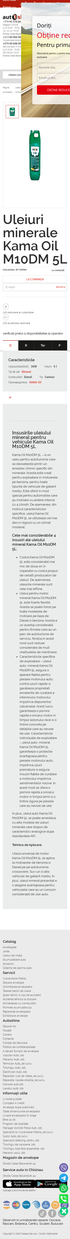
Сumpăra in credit (13, 1103)
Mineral (26, 371)
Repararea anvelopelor (17, 1011)
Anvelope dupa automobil (18, 1107)
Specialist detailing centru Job (21, 1140)
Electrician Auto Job (15, 1071)
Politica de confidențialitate (19, 1047)
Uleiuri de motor (12, 955)
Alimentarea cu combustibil (19, 1003)
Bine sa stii (9, 1119)
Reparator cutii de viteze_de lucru (23, 1075)
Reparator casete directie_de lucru (24, 1080)
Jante (6, 951)
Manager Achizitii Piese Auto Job (22, 1127)
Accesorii (9, 7)
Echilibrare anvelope (15, 1015)
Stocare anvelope (13, 982)
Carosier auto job (13, 1084)
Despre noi (9, 1026)
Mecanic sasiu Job (14, 1152)
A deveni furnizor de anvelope (21, 1051)
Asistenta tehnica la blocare (19, 999)
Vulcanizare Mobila (14, 978)
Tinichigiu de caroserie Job (19, 1144)
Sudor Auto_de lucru (15, 1136)
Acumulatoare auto (14, 959)
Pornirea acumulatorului (17, 1007)
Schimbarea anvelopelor (17, 986)
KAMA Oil (35, 382)
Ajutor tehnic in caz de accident (22, 995)
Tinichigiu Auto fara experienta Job (23, 1148)
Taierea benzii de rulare (17, 990)
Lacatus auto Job (13, 1088)
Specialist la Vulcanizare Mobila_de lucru (28, 1132)
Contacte (8, 1038)
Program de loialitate (15, 1123)
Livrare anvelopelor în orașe (19, 1115)
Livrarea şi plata (12, 1098)
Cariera (8, 30)
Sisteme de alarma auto (17, 967)
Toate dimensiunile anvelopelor (21, 1111)
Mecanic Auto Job (13, 1059)
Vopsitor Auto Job (13, 1055)
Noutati (7, 1030)
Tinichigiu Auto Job (14, 1067)
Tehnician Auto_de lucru (17, 1063)
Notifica (60, 287)
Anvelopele (9, 947)
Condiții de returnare (15, 1042)
